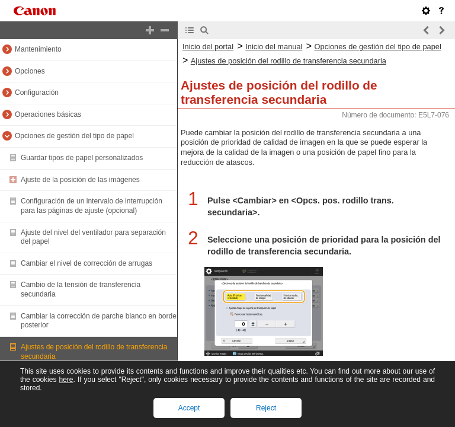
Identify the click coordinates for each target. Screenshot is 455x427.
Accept (189, 408)
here (66, 379)
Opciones (30, 71)
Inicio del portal (207, 46)
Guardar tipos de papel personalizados (82, 158)
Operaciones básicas (48, 114)
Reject (266, 408)
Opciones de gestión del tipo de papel (74, 136)
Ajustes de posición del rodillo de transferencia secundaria (288, 60)
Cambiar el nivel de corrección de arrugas (86, 263)
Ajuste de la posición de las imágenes (80, 180)
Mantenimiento (38, 49)
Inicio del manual (273, 46)
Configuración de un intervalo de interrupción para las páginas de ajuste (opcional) (91, 206)
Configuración (37, 92)
